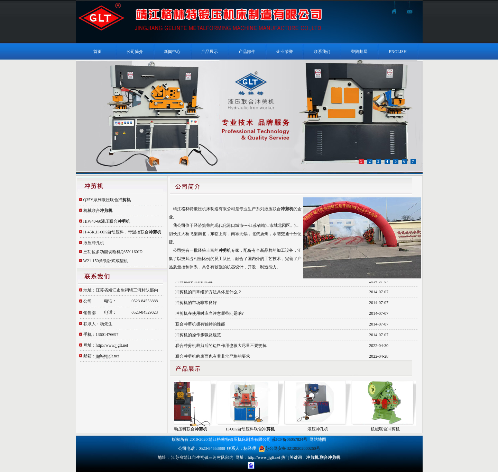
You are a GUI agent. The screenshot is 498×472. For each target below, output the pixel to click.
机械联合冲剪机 (387, 429)
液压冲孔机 (93, 242)
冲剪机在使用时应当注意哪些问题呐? (209, 313)
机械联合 (97, 210)
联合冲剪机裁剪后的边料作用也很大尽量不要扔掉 (221, 346)
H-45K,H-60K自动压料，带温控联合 (122, 232)
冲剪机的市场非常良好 (196, 303)
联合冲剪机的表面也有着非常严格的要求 (212, 356)
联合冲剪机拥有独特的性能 (200, 324)
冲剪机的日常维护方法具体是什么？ (208, 292)
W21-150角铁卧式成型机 (105, 260)
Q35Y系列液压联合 (107, 199)
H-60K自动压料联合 (252, 429)
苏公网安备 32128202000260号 (289, 448)
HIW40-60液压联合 (106, 221)
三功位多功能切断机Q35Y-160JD (112, 251)
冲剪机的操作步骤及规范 (198, 335)
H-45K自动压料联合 (184, 429)
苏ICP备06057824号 (289, 439)
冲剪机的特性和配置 (194, 281)
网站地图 (318, 439)
